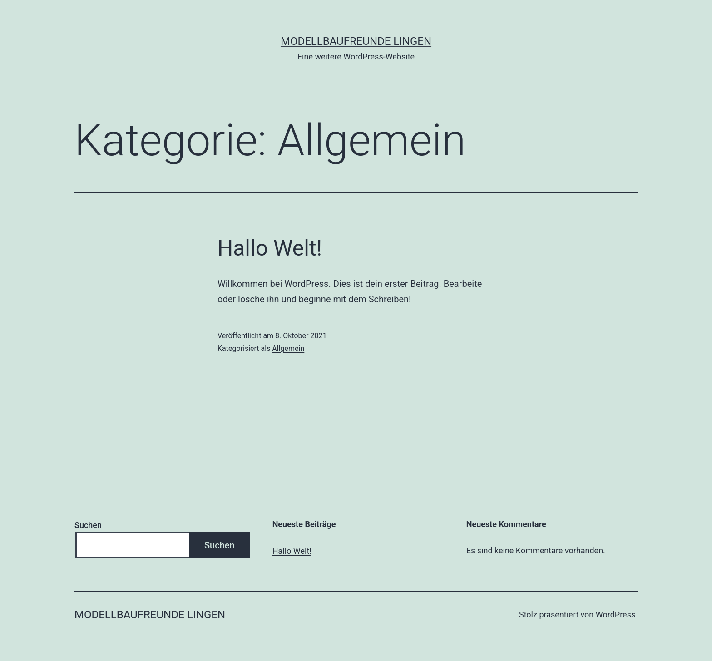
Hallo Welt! (270, 248)
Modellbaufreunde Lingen (356, 41)
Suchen (88, 525)
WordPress (615, 614)
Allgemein (288, 348)
